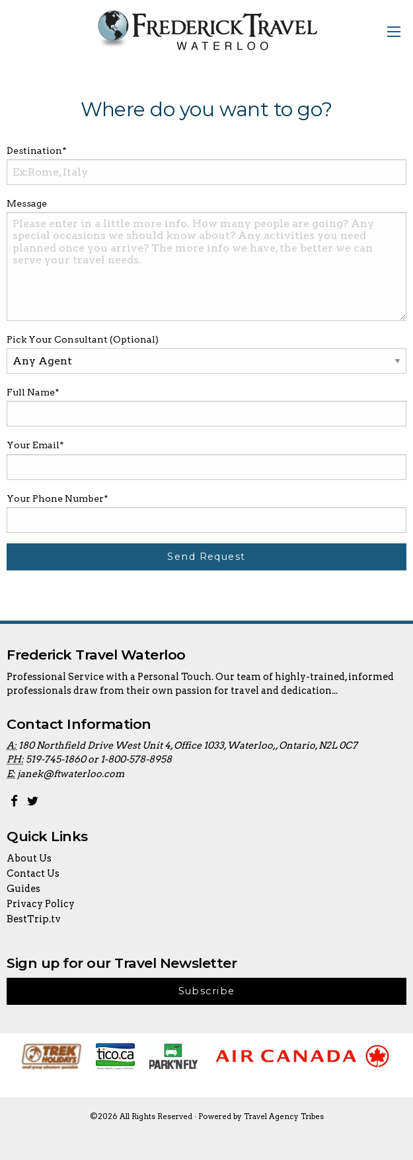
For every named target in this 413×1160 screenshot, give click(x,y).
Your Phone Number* (57, 498)
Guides (23, 889)
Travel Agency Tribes (284, 1116)
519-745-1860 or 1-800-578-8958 (99, 759)
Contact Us (33, 873)
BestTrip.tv (34, 919)
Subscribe (206, 991)
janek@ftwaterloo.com (70, 774)
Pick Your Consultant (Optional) (83, 339)
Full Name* (33, 392)
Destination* (37, 150)
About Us (29, 858)
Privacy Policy (41, 904)
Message (27, 203)
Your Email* (35, 445)
